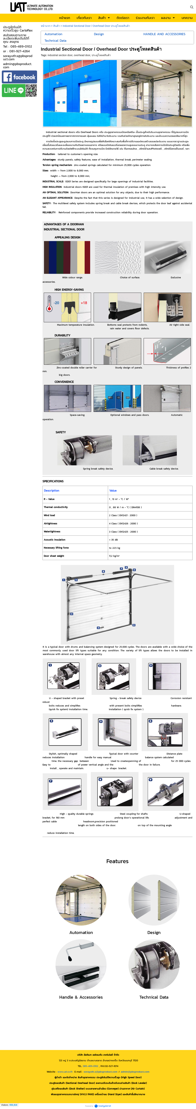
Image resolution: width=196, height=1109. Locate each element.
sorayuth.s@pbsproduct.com (101, 1071)
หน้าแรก (45, 25)
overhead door (82, 55)
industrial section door (60, 55)
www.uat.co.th (65, 1071)
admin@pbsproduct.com (135, 1071)
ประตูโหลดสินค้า (101, 55)
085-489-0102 (90, 1066)
